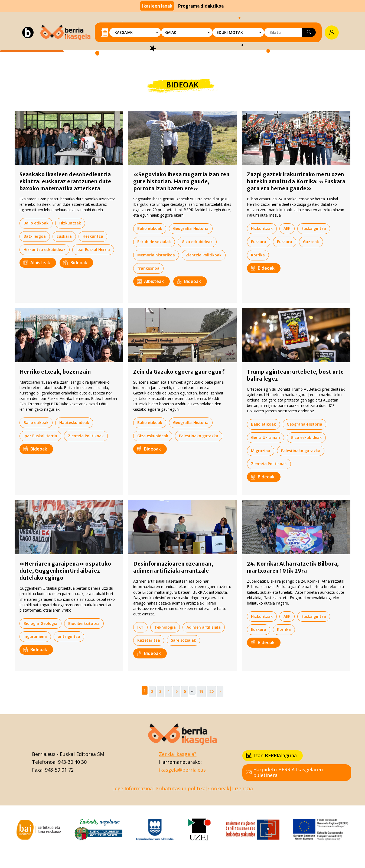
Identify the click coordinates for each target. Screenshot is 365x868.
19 (201, 691)
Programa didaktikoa (201, 6)
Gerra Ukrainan (265, 437)
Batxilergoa (35, 236)
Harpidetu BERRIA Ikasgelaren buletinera (284, 772)
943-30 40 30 (72, 762)
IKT (140, 627)
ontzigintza (69, 636)
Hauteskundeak (74, 422)
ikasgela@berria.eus (182, 769)
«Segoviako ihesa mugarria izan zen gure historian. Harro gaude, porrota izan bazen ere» (181, 181)
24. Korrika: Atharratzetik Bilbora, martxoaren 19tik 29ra (293, 567)
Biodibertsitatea (84, 623)
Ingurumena (35, 636)
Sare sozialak (183, 640)
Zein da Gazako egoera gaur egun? (179, 371)
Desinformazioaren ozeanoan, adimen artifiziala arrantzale (173, 567)
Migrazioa (260, 450)
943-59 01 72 (59, 769)
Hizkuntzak (70, 223)
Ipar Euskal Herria (93, 249)
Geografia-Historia (190, 228)
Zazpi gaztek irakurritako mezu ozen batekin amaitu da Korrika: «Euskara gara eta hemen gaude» (296, 181)
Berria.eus (44, 754)
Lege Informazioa (132, 788)
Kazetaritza (148, 640)
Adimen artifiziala (204, 627)
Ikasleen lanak (157, 6)
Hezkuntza (93, 236)
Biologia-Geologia (40, 623)
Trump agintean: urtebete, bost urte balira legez (295, 375)
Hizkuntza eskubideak (45, 249)
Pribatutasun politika (180, 788)
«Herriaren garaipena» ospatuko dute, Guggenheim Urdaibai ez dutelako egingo (65, 570)
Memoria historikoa (156, 254)
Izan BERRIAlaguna (271, 755)
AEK (287, 228)
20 (211, 691)
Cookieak (218, 788)
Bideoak (75, 263)
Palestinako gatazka (198, 435)
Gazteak (311, 241)
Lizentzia (242, 788)
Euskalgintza (313, 228)
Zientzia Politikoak (203, 254)
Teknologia (165, 627)
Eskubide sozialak (154, 241)
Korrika (258, 254)
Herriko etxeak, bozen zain (55, 371)
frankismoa (148, 268)
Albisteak (36, 263)
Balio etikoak (36, 223)
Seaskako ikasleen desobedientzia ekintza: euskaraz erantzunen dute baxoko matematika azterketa (65, 181)
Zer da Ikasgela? (177, 754)
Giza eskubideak (197, 241)
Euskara (64, 236)
